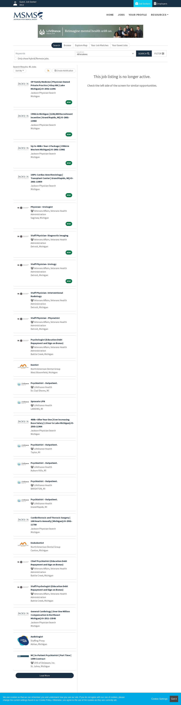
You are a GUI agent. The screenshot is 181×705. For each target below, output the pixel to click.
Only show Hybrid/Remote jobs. (33, 58)
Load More (45, 675)
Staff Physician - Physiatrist (45, 317)
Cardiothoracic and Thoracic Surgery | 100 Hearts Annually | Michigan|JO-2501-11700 (51, 521)
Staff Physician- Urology (43, 264)
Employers (160, 3)
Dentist (35, 364)
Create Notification (64, 70)
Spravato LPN (38, 401)
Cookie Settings (159, 699)
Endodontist (37, 542)
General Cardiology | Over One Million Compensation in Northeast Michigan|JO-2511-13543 (50, 615)
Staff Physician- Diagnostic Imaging (49, 235)
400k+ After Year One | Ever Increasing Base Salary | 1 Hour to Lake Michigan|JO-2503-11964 (52, 423)
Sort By (19, 70)
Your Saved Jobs (120, 45)
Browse (67, 45)
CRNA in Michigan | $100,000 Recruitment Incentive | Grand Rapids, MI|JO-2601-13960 (52, 117)
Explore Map (81, 45)
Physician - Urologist (42, 206)
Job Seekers (142, 3)
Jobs (121, 14)
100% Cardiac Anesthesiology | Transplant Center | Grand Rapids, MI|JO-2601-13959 (52, 178)
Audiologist (37, 636)
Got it (174, 699)
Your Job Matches (99, 45)
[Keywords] (44, 53)
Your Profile (138, 14)
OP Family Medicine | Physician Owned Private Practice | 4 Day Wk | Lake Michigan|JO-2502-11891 (50, 85)
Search (56, 45)
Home (110, 14)
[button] (159, 53)
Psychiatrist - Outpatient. (44, 383)
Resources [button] (158, 14)
